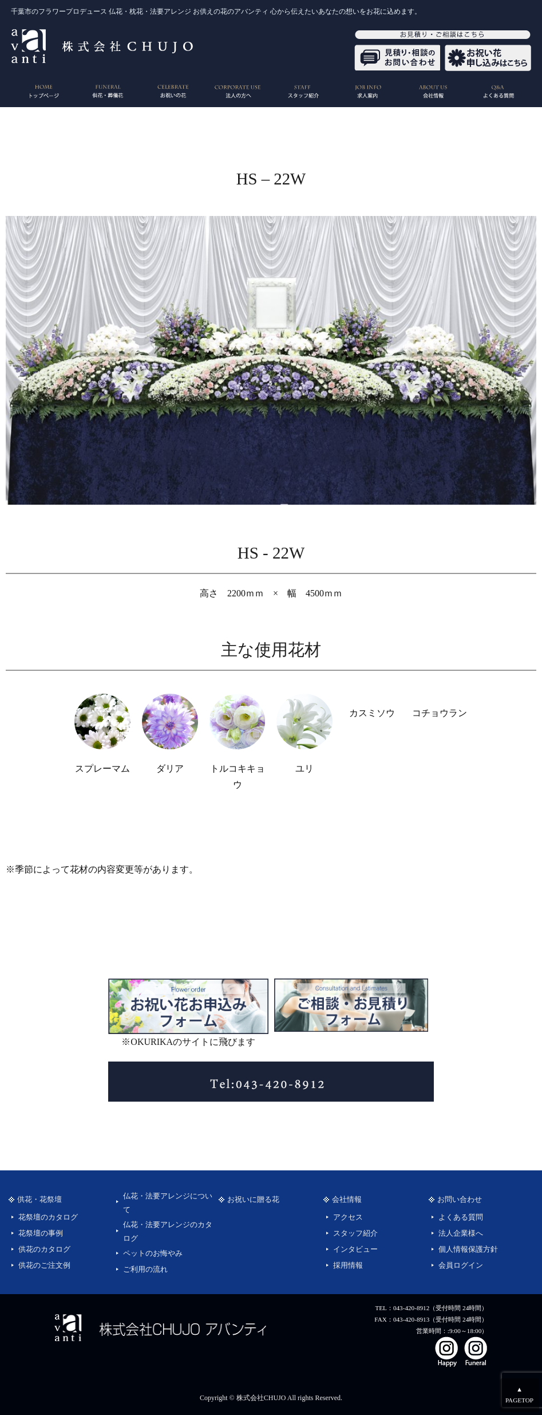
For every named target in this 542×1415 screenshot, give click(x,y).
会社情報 (347, 1200)
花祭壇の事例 (40, 1233)
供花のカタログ (44, 1249)
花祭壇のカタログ (48, 1217)
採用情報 (348, 1265)
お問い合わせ (459, 1200)
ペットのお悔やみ (153, 1253)
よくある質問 (460, 1217)
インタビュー (355, 1249)
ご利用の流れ (145, 1269)
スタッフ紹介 (355, 1233)
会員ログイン (460, 1265)
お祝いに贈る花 (253, 1200)
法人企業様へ (460, 1233)
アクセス (348, 1217)
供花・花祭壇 (39, 1200)
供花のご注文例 (44, 1265)
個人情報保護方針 (468, 1249)
